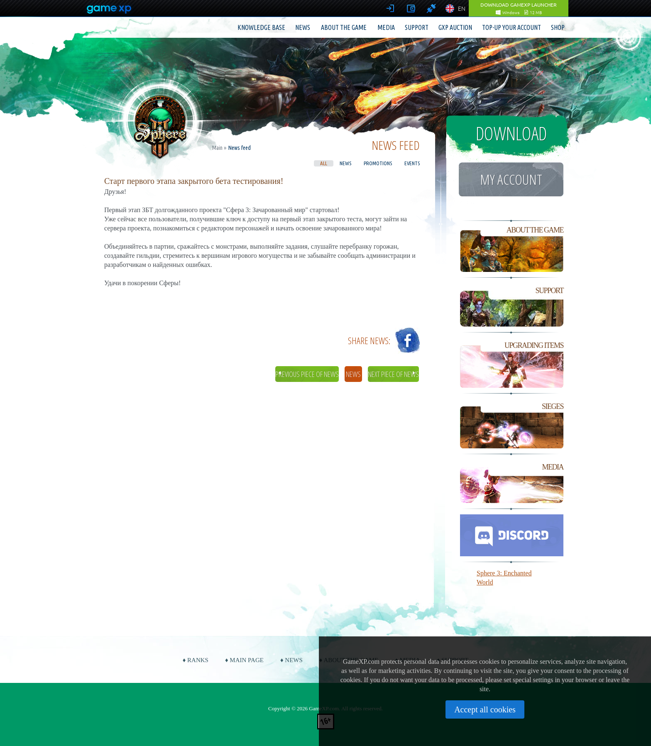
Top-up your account (511, 27)
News (302, 27)
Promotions (378, 163)
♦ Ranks (195, 660)
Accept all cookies (485, 709)
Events (412, 163)
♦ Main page (244, 660)
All (323, 163)
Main (217, 147)
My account (511, 179)
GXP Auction (455, 27)
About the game (344, 27)
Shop (558, 27)
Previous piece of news (307, 374)
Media (386, 27)
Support (416, 27)
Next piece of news (393, 374)
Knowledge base (261, 27)
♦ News (291, 660)
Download (511, 133)
